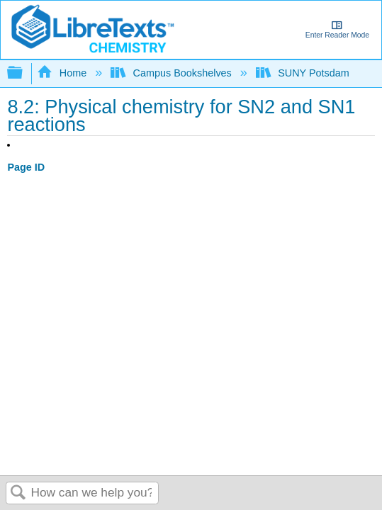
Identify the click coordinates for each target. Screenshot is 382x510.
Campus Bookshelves (173, 73)
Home (63, 73)
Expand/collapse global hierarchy (24, 73)
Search (18, 493)
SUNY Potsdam (304, 73)
